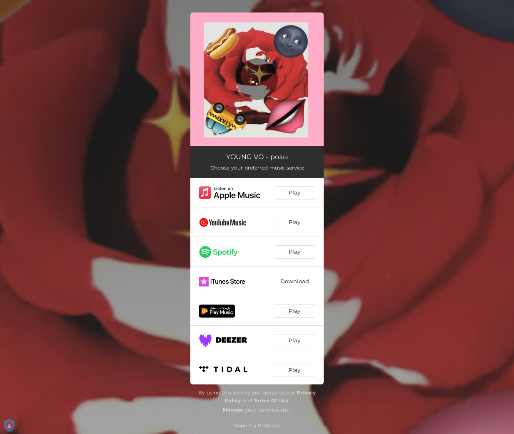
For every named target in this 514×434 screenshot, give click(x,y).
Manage (233, 410)
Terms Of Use (271, 400)
